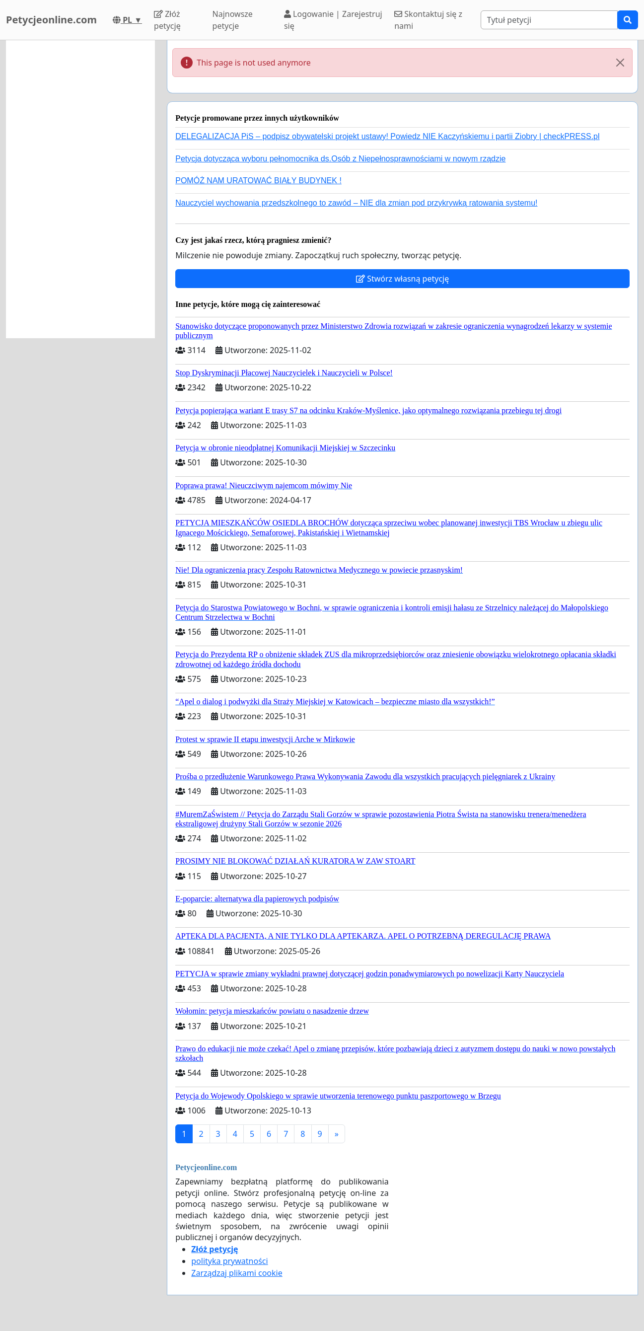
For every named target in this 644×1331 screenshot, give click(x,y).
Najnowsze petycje (233, 19)
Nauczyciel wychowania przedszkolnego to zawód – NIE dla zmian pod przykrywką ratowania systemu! (356, 203)
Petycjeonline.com (51, 19)
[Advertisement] (80, 189)
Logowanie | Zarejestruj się (333, 19)
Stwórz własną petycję (402, 278)
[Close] (620, 62)
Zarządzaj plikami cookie (236, 1272)
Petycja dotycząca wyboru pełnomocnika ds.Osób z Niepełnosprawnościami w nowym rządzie (340, 158)
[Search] (549, 19)
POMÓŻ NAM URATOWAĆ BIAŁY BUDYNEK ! (258, 180)
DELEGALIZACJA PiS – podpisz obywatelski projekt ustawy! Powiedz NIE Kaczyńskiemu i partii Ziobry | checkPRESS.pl (387, 136)
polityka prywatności (229, 1261)
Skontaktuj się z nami (428, 19)
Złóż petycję (167, 19)
